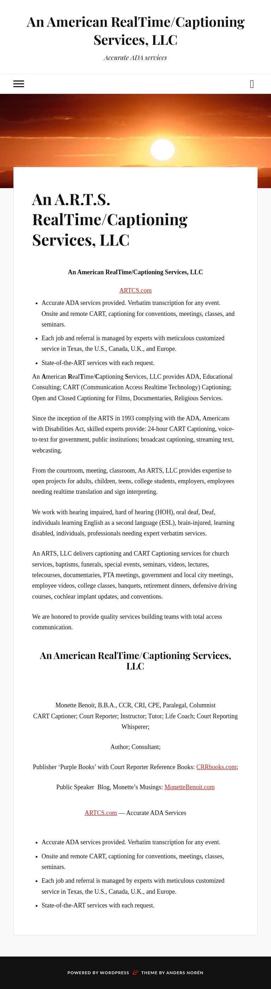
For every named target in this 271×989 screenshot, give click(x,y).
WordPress (114, 972)
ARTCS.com (135, 290)
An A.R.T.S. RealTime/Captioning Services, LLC (109, 219)
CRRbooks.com (217, 767)
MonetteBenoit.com (189, 787)
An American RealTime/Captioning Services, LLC (136, 30)
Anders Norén (185, 972)
